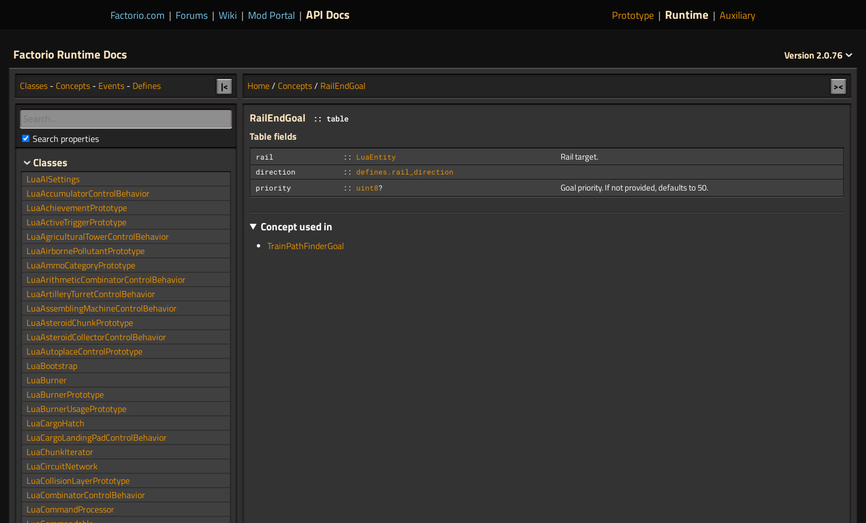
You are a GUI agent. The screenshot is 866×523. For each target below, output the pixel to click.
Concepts (295, 85)
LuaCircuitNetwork (62, 466)
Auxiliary (738, 15)
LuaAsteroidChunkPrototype (80, 322)
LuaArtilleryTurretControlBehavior (91, 293)
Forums (192, 15)
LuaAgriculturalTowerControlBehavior (98, 236)
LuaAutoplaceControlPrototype (84, 351)
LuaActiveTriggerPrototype (76, 222)
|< (224, 86)
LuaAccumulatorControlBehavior (88, 193)
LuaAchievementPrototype (77, 207)
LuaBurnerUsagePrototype (76, 408)
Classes (33, 85)
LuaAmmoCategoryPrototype (81, 265)
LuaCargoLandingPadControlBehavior (97, 437)
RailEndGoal (343, 85)
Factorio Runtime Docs (70, 54)
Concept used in (296, 226)
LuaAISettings (53, 179)
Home (258, 85)
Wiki (228, 15)
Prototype (633, 15)
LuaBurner (47, 380)
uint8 (367, 188)
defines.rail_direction (404, 172)
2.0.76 (818, 55)
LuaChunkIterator (60, 451)
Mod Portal (271, 15)
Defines (147, 85)
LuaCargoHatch (56, 423)
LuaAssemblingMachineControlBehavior (102, 308)
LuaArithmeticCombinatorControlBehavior (106, 279)
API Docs (328, 14)
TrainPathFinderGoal (305, 245)
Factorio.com (137, 15)
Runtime (687, 14)
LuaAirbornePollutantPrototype (86, 250)
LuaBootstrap (52, 365)
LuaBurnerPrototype (65, 394)
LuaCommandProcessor (70, 509)
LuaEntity (376, 157)
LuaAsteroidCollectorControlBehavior (96, 337)
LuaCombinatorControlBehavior (86, 494)
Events (111, 85)
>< (838, 86)
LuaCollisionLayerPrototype (78, 480)
